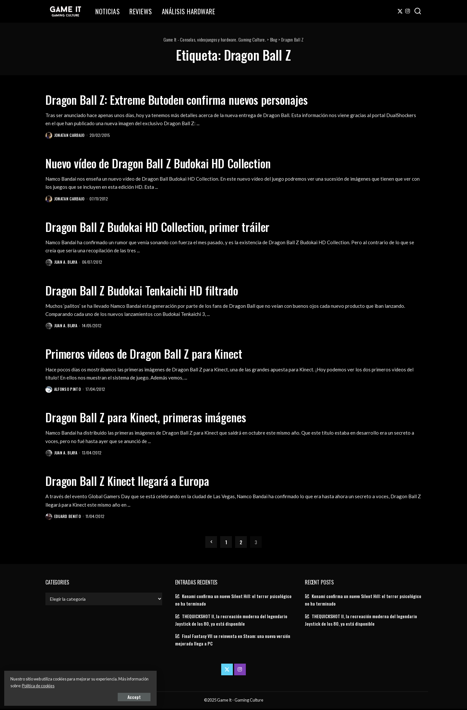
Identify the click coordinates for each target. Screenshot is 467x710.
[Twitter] (400, 11)
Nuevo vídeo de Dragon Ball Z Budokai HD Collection (175, 162)
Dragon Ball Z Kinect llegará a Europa (137, 481)
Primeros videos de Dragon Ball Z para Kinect (158, 354)
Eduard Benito (67, 517)
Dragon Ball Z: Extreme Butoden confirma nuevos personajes (196, 99)
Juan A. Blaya (66, 262)
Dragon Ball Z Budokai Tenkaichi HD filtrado (154, 290)
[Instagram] (408, 11)
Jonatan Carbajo (69, 135)
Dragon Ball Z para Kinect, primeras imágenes (159, 417)
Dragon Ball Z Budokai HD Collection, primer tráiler (173, 226)
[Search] (418, 11)
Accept (79, 695)
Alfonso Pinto (67, 390)
